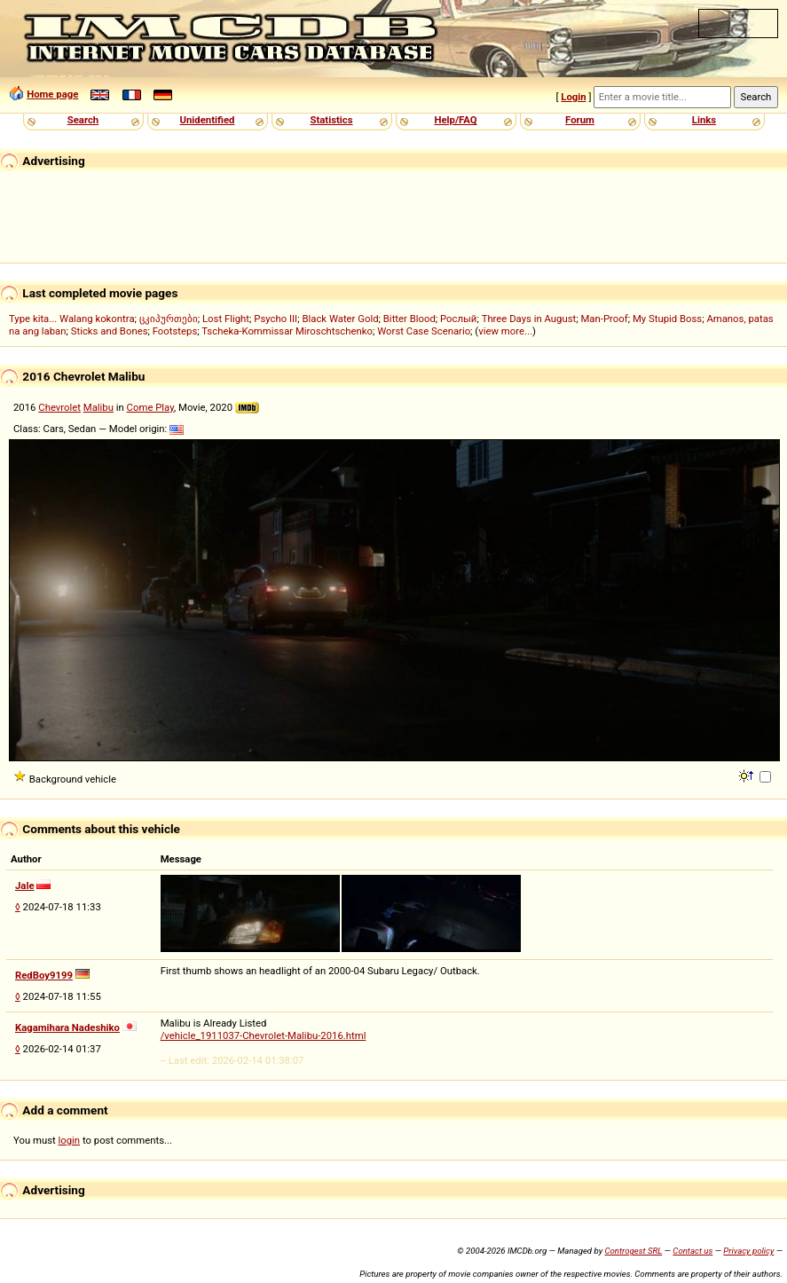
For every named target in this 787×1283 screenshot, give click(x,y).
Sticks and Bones (109, 331)
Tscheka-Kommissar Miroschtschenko (287, 331)
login (70, 1140)
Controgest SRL (633, 1250)
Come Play (150, 407)
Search (82, 120)
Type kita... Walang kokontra (72, 318)
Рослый (458, 318)
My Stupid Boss (667, 318)
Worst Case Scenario (423, 331)
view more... (505, 331)
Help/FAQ (455, 120)
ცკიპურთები (168, 318)
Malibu (98, 407)
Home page (52, 94)
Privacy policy (748, 1250)
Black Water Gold (340, 318)
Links (704, 120)
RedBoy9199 (44, 975)
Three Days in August (529, 318)
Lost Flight (225, 318)
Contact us (692, 1250)
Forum (579, 120)
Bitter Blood (409, 318)
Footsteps (175, 331)
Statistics (331, 120)
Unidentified (207, 120)
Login (573, 97)
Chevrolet (59, 407)
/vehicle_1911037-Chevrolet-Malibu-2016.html (263, 1035)
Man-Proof (603, 318)
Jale (25, 885)
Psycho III (275, 318)
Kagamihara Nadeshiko (67, 1027)
